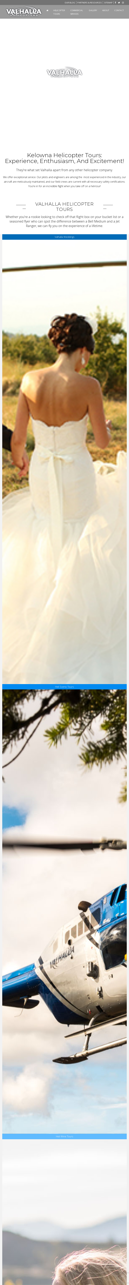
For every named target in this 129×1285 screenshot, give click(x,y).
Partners (89, 2)
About (105, 10)
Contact (119, 10)
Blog (70, 2)
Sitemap (108, 2)
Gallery (93, 10)
